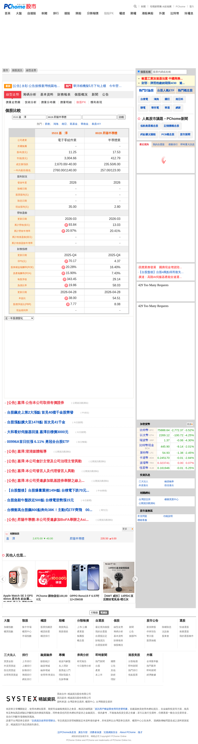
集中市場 (27, 627)
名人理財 (63, 665)
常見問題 (142, 516)
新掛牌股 (151, 627)
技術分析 (31, 102)
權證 (122, 13)
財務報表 (64, 94)
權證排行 (45, 636)
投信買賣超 (10, 670)
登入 (191, 6)
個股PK (109, 13)
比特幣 (174, 13)
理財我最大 (64, 674)
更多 (124, 528)
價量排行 (173, 144)
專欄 (62, 654)
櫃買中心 (27, 631)
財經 (113, 674)
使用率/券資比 (47, 674)
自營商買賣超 (11, 674)
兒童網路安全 (111, 732)
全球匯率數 (152, 661)
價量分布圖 (48, 102)
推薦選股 (184, 631)
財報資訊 (100, 640)
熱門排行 (133, 670)
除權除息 (166, 627)
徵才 (140, 732)
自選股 (31, 13)
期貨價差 (63, 631)
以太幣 (144, 435)
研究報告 (81, 661)
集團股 (80, 636)
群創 (47, 123)
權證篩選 (45, 631)
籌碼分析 (29, 94)
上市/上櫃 (82, 627)
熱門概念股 (185, 90)
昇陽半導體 (77, 538)
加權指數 (8, 627)
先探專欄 (63, 679)
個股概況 (81, 94)
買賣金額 (8, 661)
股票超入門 (64, 670)
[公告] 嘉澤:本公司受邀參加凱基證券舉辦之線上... (58, 481)
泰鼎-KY (96, 123)
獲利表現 (96, 102)
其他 (113, 670)
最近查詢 (144, 144)
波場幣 (144, 462)
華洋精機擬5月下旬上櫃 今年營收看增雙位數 (97, 86)
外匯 (162, 13)
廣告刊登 (83, 732)
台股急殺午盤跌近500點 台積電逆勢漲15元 (49, 500)
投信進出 (169, 485)
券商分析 (83, 654)
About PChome (128, 732)
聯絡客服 (142, 520)
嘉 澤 (10, 538)
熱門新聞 (100, 661)
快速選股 (184, 627)
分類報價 (93, 13)
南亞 (64, 123)
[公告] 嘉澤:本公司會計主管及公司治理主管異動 (56, 461)
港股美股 (147, 13)
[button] (135, 579)
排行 (56, 13)
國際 (113, 661)
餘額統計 (45, 661)
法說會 (165, 631)
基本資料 (47, 94)
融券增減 (45, 670)
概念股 (80, 640)
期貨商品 (63, 627)
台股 (97, 665)
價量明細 (66, 102)
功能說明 (168, 516)
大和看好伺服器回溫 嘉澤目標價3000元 (46, 432)
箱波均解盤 (64, 661)
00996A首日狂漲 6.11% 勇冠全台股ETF (47, 442)
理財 (113, 679)
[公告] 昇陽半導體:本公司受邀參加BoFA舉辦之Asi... (60, 520)
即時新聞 (101, 654)
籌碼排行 (27, 674)
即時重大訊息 (187, 144)
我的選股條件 (187, 636)
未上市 (98, 674)
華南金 (84, 123)
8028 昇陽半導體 (106, 133)
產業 (97, 670)
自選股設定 (101, 636)
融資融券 (169, 481)
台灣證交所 (144, 499)
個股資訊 (17, 70)
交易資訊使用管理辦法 (43, 720)
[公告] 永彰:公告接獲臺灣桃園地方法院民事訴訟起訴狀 (37, 86)
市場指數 (27, 636)
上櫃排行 (27, 665)
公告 (105, 94)
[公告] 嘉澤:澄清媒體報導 (39, 451)
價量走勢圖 (13, 102)
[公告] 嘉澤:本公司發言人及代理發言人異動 (53, 471)
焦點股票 (133, 674)
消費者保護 (95, 732)
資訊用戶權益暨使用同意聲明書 (111, 709)
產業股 (80, 631)
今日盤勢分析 (84, 665)
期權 (133, 13)
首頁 (8, 13)
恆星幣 (144, 467)
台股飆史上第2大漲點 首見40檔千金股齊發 (48, 412)
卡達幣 (144, 457)
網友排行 (27, 679)
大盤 (19, 13)
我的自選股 (159, 144)
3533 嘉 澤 (60, 133)
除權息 (189, 13)
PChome (180, 6)
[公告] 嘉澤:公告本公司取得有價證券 (47, 403)
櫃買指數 (8, 631)
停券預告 (151, 631)
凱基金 (73, 123)
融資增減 (45, 665)
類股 (78, 13)
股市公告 (152, 620)
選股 (67, 13)
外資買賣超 (10, 665)
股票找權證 (46, 627)
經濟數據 (151, 674)
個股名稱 (146, 71)
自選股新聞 (101, 645)
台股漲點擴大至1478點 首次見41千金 (45, 422)
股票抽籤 (151, 640)
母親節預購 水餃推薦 (161, 6)
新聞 (143, 6)
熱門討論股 (146, 90)
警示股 (150, 636)
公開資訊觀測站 (147, 503)
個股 (117, 620)
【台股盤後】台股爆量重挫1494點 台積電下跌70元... (57, 490)
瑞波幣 (144, 440)
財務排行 (27, 670)
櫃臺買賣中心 (172, 499)
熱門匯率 (151, 665)
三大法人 (143, 481)
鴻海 (55, 123)
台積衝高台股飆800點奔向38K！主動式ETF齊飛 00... (57, 510)
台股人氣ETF (165, 90)
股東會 (165, 636)
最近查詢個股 (102, 627)
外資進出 (143, 485)
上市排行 (27, 661)
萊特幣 (144, 452)
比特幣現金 (146, 445)
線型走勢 (12, 94)
